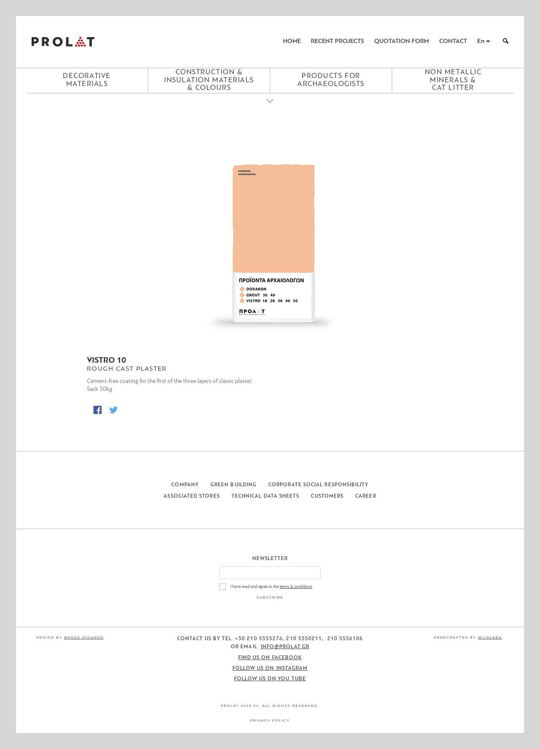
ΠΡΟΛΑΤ (62, 41)
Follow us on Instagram (270, 668)
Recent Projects (337, 41)
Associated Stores (191, 496)
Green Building (233, 485)
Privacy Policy (270, 720)
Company (185, 485)
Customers (327, 496)
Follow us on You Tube (270, 679)
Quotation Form (401, 41)
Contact (453, 41)
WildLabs (490, 637)
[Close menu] (270, 108)
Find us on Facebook (270, 657)
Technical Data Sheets (266, 496)
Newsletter (270, 558)
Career (365, 496)
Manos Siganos (84, 637)
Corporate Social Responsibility (318, 485)
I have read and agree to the (271, 587)
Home (292, 41)
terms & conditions (296, 587)
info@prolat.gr (285, 646)
